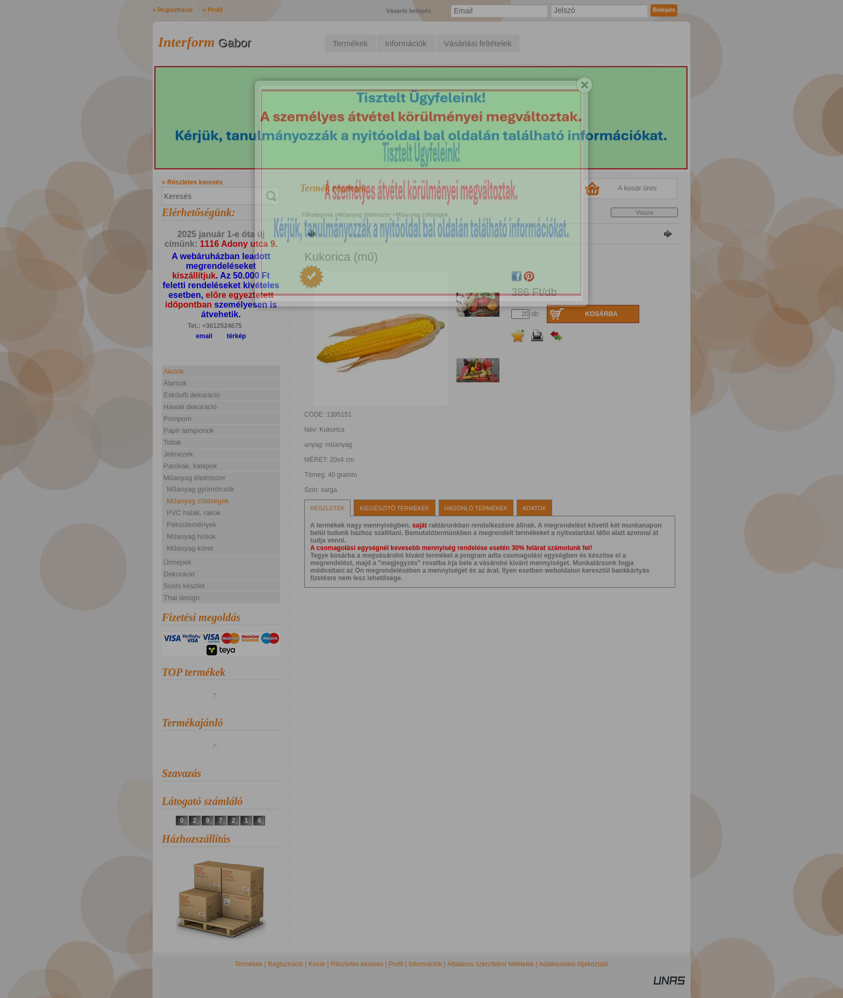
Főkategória (317, 214)
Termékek (248, 964)
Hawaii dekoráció (190, 407)
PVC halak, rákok (193, 513)
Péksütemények (192, 525)
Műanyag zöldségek (198, 501)
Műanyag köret (190, 548)
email (204, 336)
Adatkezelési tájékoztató (573, 964)
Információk (425, 964)
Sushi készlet (184, 586)
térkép (236, 336)
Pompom (177, 419)
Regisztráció (285, 964)
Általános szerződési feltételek (490, 964)
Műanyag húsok (191, 536)
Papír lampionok (188, 430)
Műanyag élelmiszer (365, 214)
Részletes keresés (357, 964)
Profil (396, 964)
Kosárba (601, 314)
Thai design (181, 598)
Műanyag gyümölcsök (200, 489)
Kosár (317, 964)
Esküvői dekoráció (191, 395)
